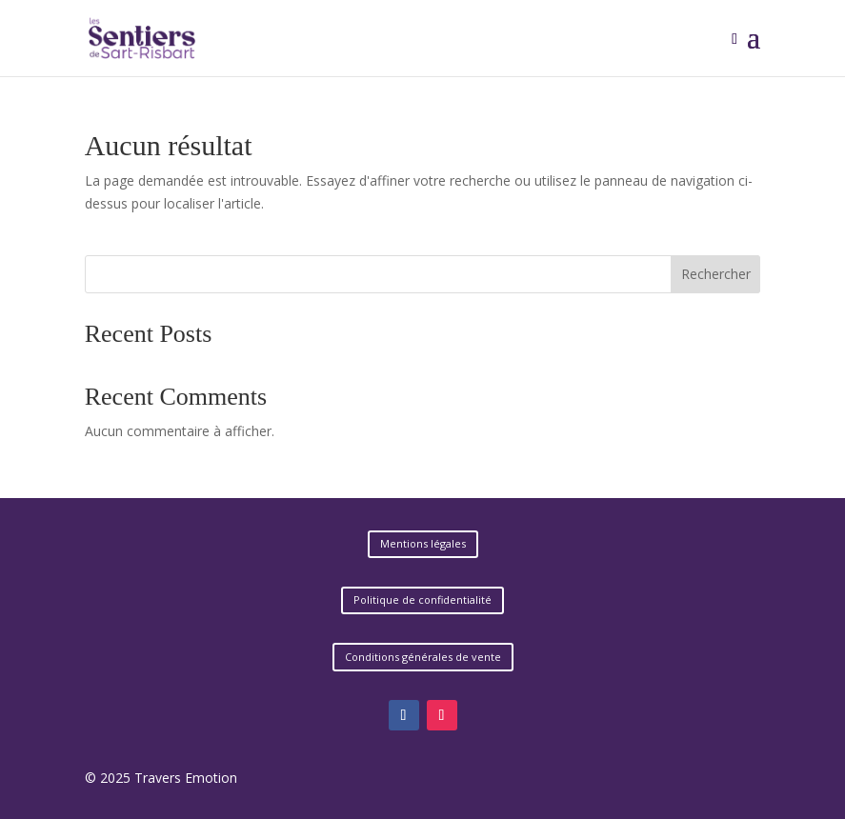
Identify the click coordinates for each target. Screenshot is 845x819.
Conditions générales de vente (423, 656)
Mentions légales (423, 543)
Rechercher (716, 274)
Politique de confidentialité (422, 599)
